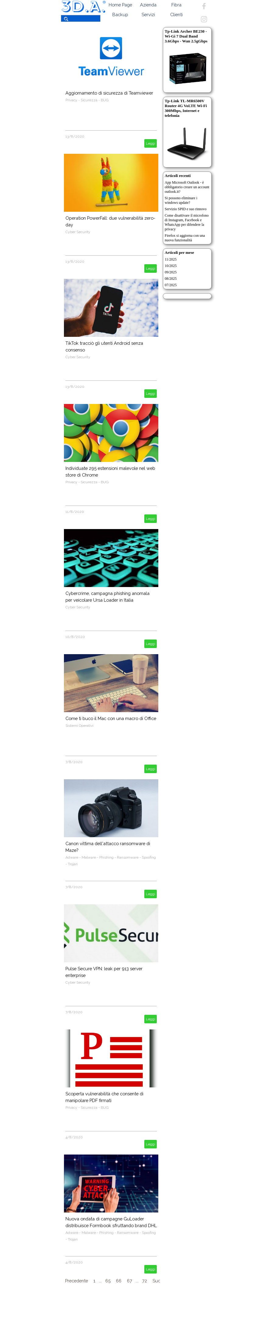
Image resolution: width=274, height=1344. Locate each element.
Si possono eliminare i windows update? (181, 200)
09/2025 (171, 272)
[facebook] (204, 6)
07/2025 (171, 285)
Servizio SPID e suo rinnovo (185, 209)
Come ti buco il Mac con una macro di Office (110, 718)
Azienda (148, 4)
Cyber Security (77, 232)
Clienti (176, 14)
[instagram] (204, 19)
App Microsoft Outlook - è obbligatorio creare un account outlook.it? (187, 187)
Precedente (76, 1280)
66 (118, 1280)
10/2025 (171, 266)
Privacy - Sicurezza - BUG (87, 100)
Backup (120, 14)
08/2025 (171, 278)
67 (129, 1280)
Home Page (120, 4)
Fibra (176, 4)
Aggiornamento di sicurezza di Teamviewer (109, 92)
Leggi (150, 143)
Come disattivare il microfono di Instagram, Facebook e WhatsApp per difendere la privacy (187, 222)
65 (108, 1280)
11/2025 (171, 259)
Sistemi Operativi (79, 725)
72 (144, 1280)
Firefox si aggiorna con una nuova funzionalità (185, 237)
